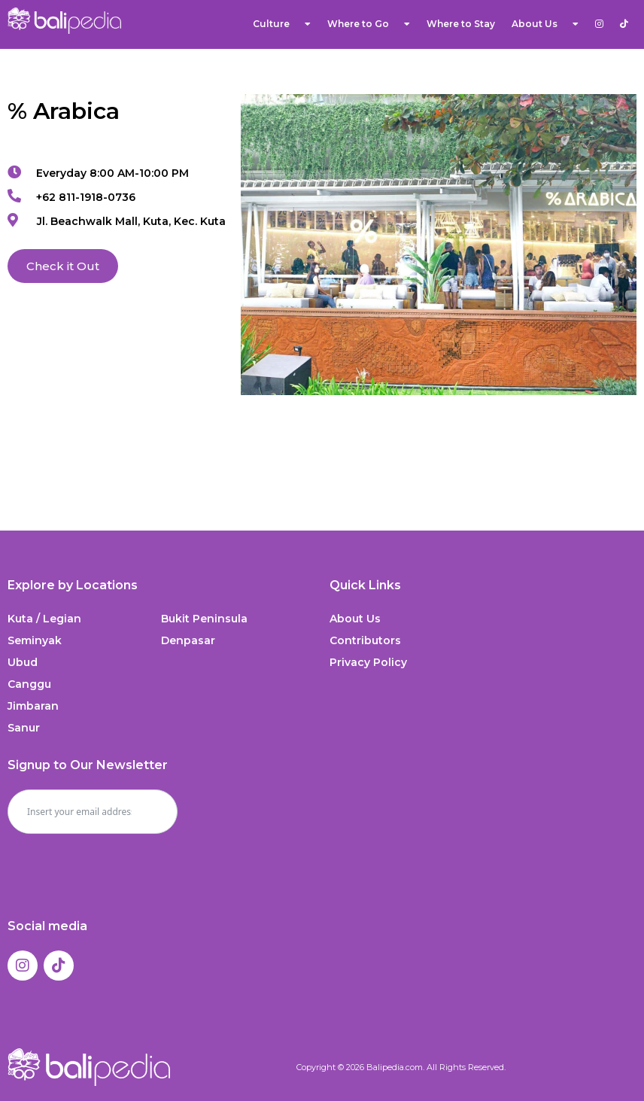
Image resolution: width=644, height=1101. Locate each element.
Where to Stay (461, 23)
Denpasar (188, 640)
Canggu (29, 684)
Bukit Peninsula (204, 618)
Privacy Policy (368, 662)
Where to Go (368, 24)
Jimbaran (33, 706)
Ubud (23, 662)
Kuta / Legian (44, 618)
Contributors (365, 640)
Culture (282, 24)
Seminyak (35, 640)
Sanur (24, 728)
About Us (545, 24)
